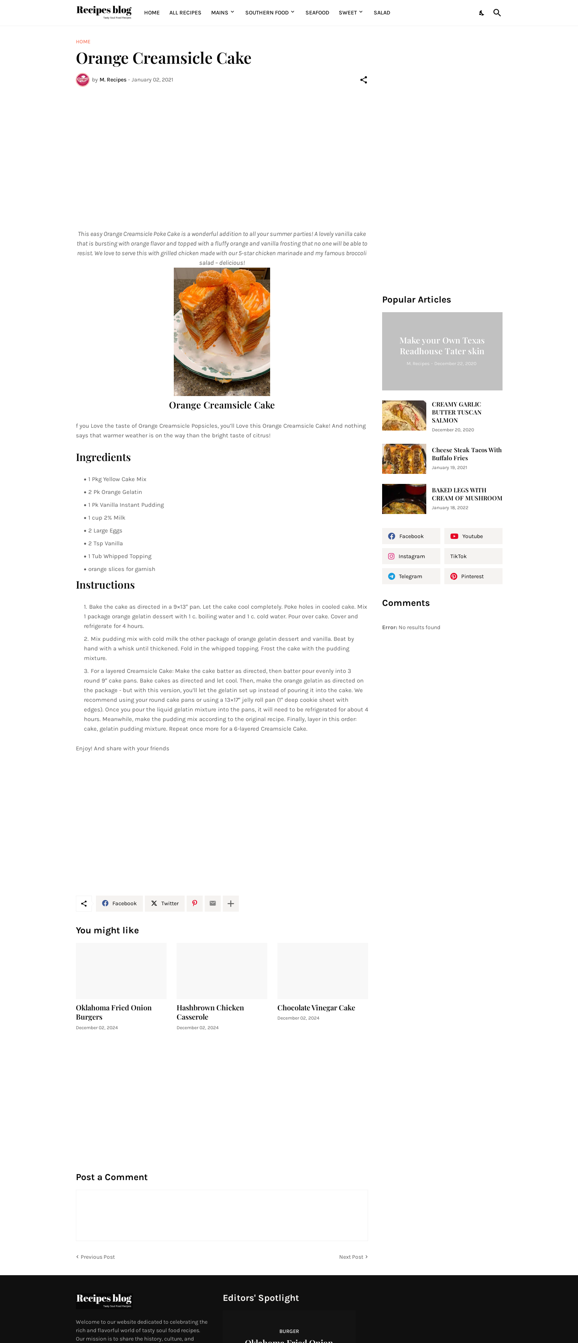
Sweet (348, 12)
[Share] (363, 80)
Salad (382, 12)
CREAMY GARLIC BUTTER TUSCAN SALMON (457, 412)
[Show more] (231, 904)
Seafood (317, 12)
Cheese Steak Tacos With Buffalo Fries (467, 454)
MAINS (219, 12)
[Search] (496, 13)
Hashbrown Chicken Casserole (210, 1012)
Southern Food (267, 12)
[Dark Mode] (482, 13)
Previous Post (98, 1257)
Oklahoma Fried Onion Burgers (114, 1012)
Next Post (351, 1257)
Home (152, 12)
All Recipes (185, 12)
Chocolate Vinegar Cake (316, 1007)
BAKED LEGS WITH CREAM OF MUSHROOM (467, 494)
